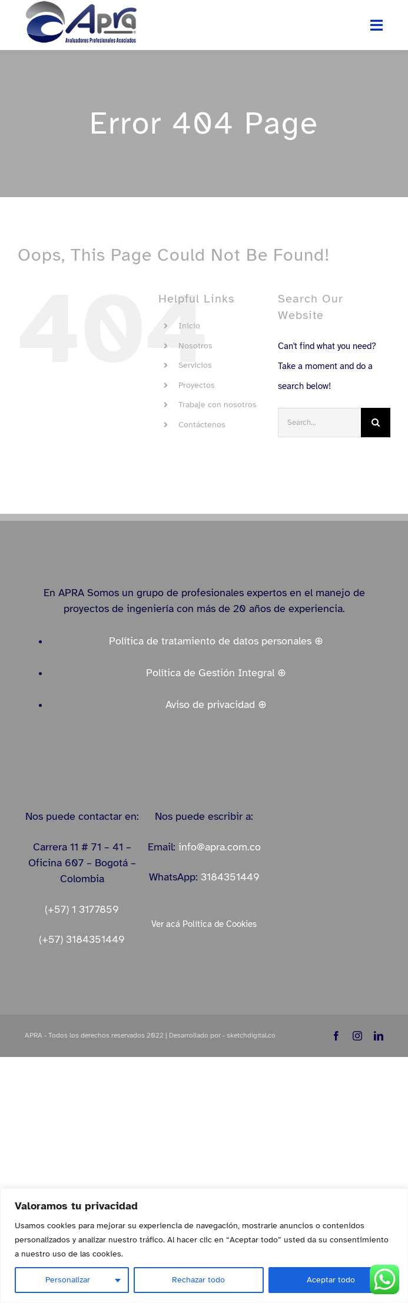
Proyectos (196, 385)
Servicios (195, 365)
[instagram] (357, 1036)
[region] (204, 1245)
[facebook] (336, 1036)
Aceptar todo (331, 1280)
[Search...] (319, 422)
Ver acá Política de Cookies (204, 924)
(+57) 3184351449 (82, 939)
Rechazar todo (198, 1280)
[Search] (375, 422)
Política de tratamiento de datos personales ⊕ (216, 640)
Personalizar (67, 1280)
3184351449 (230, 876)
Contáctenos (201, 425)
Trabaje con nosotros (217, 405)
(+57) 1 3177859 (82, 909)
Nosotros (195, 346)
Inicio (189, 326)
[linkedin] (378, 1036)
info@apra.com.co (219, 846)
